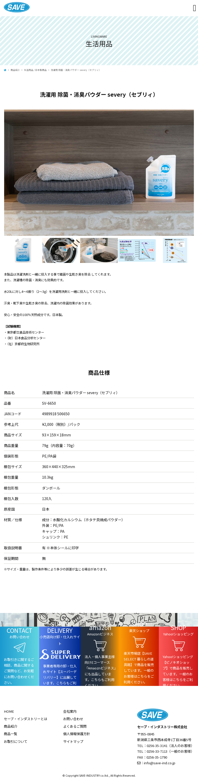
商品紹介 (15, 70)
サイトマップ (73, 741)
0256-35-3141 (157, 745)
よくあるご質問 (75, 726)
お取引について (15, 741)
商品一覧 (10, 733)
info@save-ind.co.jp (159, 762)
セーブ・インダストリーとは (25, 718)
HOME (9, 711)
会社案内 (70, 711)
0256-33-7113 (157, 751)
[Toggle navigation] (194, 8)
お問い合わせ (73, 718)
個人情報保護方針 (76, 733)
